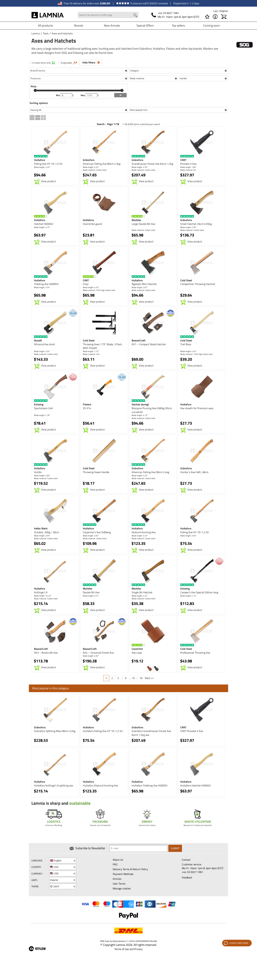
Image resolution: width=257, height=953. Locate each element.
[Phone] (175, 15)
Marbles (136, 220)
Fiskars (87, 404)
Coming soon (211, 25)
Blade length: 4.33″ (42, 167)
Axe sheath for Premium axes (196, 408)
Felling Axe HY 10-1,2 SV (194, 532)
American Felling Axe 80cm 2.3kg (101, 164)
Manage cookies (122, 888)
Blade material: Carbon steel (94, 170)
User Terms (119, 884)
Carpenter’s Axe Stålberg (97, 532)
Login (216, 11)
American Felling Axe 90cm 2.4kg (150, 472)
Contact (186, 860)
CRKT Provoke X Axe (191, 731)
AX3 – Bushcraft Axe (46, 653)
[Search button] (135, 15)
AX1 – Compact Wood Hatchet (149, 344)
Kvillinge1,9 (40, 592)
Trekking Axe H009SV (46, 284)
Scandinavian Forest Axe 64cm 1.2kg (152, 164)
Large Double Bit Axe (143, 224)
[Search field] (108, 15)
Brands (78, 25)
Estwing (38, 404)
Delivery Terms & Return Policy (130, 869)
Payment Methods (123, 874)
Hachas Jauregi (140, 404)
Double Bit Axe (91, 592)
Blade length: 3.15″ (42, 227)
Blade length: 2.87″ (140, 287)
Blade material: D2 (188, 170)
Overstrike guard (92, 224)
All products (45, 25)
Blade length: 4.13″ (140, 415)
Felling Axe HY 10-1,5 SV (48, 164)
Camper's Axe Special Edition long (199, 592)
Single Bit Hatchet (142, 592)
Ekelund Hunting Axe (144, 532)
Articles (117, 879)
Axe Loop (137, 653)
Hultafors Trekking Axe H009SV (149, 785)
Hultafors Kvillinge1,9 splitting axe (53, 785)
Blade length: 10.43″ (42, 595)
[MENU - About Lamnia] (215, 17)
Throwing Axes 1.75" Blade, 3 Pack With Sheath (102, 346)
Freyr (86, 284)
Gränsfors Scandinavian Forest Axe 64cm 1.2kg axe (151, 733)
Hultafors (39, 160)
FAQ (115, 864)
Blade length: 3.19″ (42, 415)
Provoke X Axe (188, 164)
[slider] (35, 90)
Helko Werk (40, 528)
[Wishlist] (207, 17)
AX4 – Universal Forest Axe (98, 653)
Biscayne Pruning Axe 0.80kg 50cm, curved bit (152, 410)
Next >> (149, 678)
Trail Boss (185, 344)
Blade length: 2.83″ (42, 475)
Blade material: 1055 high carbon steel (99, 290)
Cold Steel (186, 280)
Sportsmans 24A (43, 408)
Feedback (187, 877)
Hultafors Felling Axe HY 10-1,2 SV (103, 731)
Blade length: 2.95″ (42, 535)
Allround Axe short (44, 344)
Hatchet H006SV (43, 224)
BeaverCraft (138, 340)
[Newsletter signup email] (138, 848)
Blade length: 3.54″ (42, 287)
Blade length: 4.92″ (91, 655)
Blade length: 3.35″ (140, 167)
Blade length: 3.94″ (91, 535)
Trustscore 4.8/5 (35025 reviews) (142, 3)
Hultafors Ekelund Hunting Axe (100, 785)
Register (224, 11)
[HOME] (48, 15)
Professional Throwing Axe (195, 653)
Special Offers (145, 25)
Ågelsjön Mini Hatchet (144, 284)
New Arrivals (112, 25)
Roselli (38, 340)
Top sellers (178, 25)
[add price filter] (120, 95)
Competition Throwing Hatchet (197, 284)
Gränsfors (88, 160)
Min (58, 95)
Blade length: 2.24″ (140, 595)
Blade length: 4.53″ (91, 167)
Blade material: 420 (91, 354)
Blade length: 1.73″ (91, 351)
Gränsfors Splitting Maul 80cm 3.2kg (54, 731)
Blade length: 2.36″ (188, 227)
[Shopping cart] (223, 17)
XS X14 (87, 408)
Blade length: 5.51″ (91, 595)
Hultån (38, 472)
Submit (175, 848)
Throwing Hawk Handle (96, 472)
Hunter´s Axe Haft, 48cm (194, 472)
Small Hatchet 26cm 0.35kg (196, 224)
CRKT (183, 160)
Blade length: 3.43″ (140, 535)
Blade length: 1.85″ (188, 167)
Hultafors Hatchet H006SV (195, 785)
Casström (137, 649)
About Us (118, 860)
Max (83, 95)
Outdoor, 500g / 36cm (46, 532)
